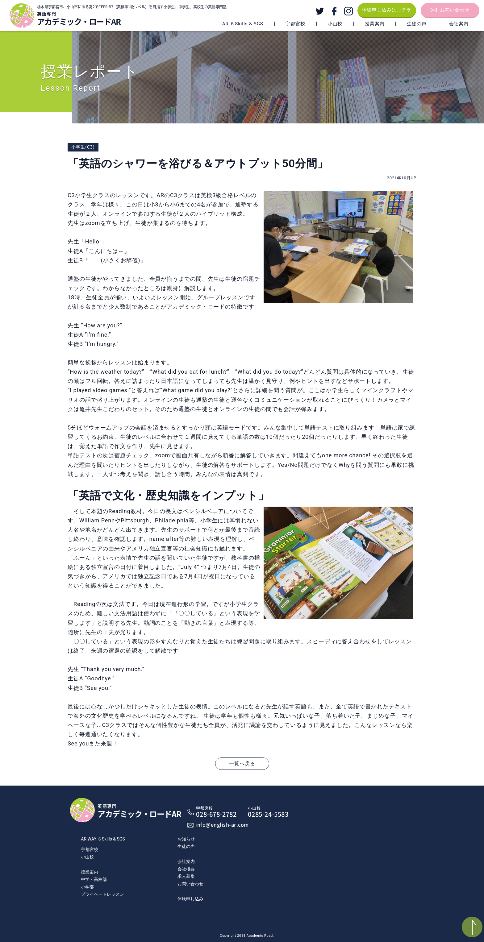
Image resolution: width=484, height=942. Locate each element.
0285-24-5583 (269, 811)
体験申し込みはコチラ (386, 10)
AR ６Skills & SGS (242, 24)
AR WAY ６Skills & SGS (103, 838)
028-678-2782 (217, 811)
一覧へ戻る (242, 763)
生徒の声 (417, 24)
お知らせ (186, 838)
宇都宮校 (89, 849)
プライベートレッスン (102, 894)
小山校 (87, 856)
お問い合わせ (454, 10)
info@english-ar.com (222, 824)
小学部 (87, 886)
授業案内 (375, 24)
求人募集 (186, 876)
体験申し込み (190, 898)
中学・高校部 (94, 879)
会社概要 (186, 868)
